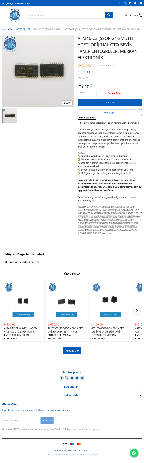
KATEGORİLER (22, 29)
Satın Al (109, 102)
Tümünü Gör (72, 350)
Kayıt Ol (47, 420)
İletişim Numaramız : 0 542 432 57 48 (71, 450)
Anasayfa (7, 29)
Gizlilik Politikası (63, 429)
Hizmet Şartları (84, 429)
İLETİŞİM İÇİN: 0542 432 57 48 (15, 3)
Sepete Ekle (114, 93)
